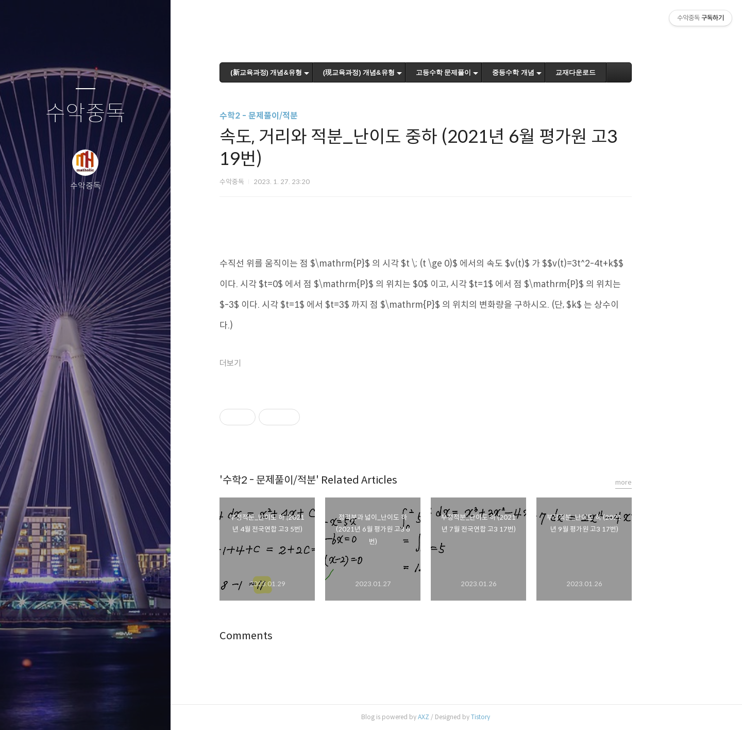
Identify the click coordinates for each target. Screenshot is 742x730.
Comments (276, 635)
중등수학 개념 (544, 72)
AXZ (454, 717)
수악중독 (85, 113)
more (654, 482)
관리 (146, 709)
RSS (106, 709)
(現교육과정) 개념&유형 (389, 72)
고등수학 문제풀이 (474, 72)
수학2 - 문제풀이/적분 (289, 115)
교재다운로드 (606, 72)
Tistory (511, 717)
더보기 (261, 363)
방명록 (65, 709)
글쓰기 (24, 709)
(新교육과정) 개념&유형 (297, 72)
